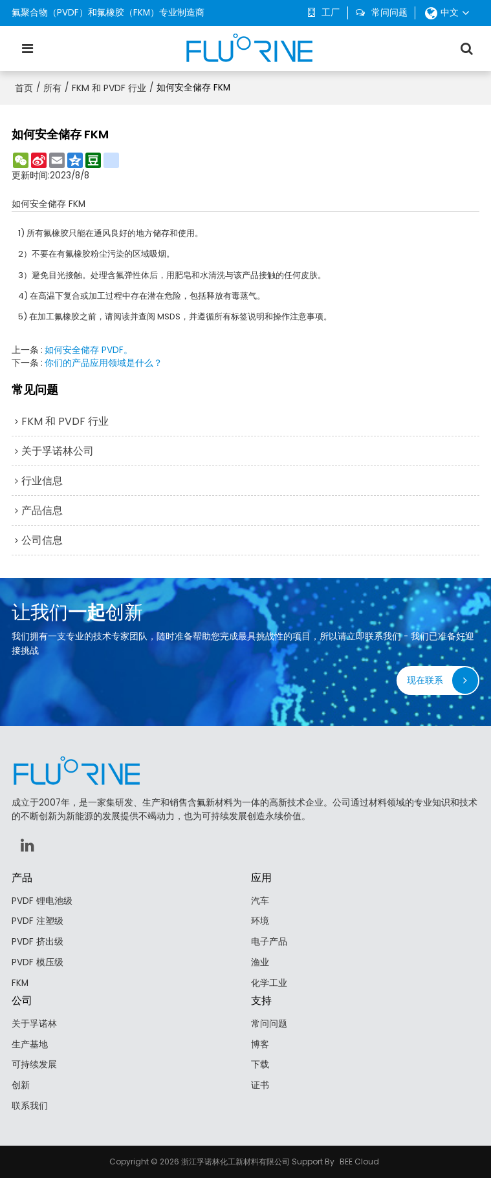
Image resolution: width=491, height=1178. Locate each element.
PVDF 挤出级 (37, 942)
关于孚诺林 (34, 1024)
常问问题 (389, 12)
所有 (52, 87)
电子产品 (269, 942)
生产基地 (30, 1044)
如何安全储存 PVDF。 (89, 350)
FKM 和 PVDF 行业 (109, 87)
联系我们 (30, 1106)
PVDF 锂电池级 (42, 901)
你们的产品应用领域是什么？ (103, 363)
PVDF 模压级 (37, 962)
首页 (24, 87)
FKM (20, 983)
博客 (260, 1044)
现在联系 (425, 680)
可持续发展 (34, 1064)
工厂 (331, 12)
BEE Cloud (359, 1161)
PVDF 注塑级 (37, 921)
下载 (260, 1064)
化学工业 (269, 983)
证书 (260, 1085)
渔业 (260, 962)
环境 (260, 921)
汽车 (260, 901)
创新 (21, 1085)
